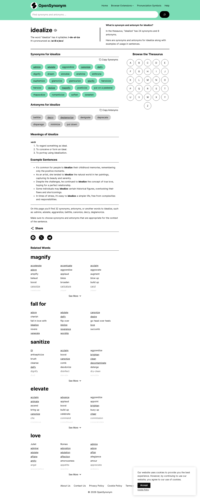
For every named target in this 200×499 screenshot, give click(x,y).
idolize (51, 87)
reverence (65, 329)
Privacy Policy (96, 485)
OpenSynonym (52, 5)
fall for (38, 304)
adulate (51, 67)
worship (64, 333)
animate (35, 401)
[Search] (164, 14)
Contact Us (80, 485)
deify (100, 67)
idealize (35, 325)
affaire (34, 456)
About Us (65, 485)
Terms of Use (133, 485)
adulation (65, 452)
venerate (35, 333)
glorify (91, 80)
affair (93, 452)
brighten (94, 354)
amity (33, 460)
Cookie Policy (115, 485)
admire (37, 67)
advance (64, 397)
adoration (65, 448)
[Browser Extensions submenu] (122, 5)
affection (65, 456)
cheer (93, 414)
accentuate (66, 265)
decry (50, 117)
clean (93, 358)
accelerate (36, 265)
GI (32, 350)
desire (93, 316)
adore (34, 269)
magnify (66, 87)
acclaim (94, 265)
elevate (40, 389)
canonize (85, 67)
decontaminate (98, 362)
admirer (35, 448)
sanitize (40, 342)
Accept (144, 488)
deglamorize (66, 117)
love (92, 325)
